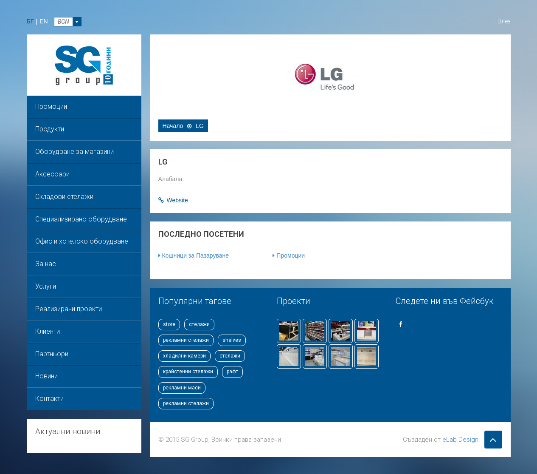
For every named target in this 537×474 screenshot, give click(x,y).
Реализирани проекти (68, 309)
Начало (173, 125)
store (169, 324)
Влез (504, 21)
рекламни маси (182, 388)
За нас (45, 264)
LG (200, 125)
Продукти (49, 129)
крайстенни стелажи (188, 372)
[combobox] (68, 21)
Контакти (49, 399)
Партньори (51, 354)
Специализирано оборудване (81, 219)
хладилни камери (184, 356)
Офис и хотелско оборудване (81, 241)
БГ (30, 21)
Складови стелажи (64, 197)
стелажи (199, 324)
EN (43, 21)
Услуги (45, 286)
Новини (46, 376)
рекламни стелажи (186, 340)
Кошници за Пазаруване (193, 255)
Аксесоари (52, 174)
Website (177, 200)
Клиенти (47, 331)
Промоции (51, 106)
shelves (231, 340)
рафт (232, 372)
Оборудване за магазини (74, 152)
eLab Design (460, 439)
